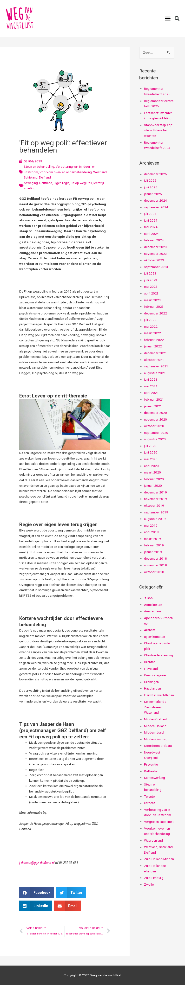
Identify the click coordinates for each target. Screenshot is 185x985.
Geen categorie (155, 675)
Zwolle (149, 884)
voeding (29, 188)
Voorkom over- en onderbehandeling (66, 172)
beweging (31, 183)
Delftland (45, 183)
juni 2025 (150, 187)
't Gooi (148, 598)
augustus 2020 (155, 439)
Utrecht (149, 803)
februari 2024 (154, 240)
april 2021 (151, 393)
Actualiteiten (153, 605)
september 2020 (156, 433)
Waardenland (153, 840)
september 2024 (156, 207)
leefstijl (98, 183)
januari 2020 (153, 485)
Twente (149, 796)
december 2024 (155, 200)
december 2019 (155, 492)
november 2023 (155, 254)
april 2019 (151, 532)
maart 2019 (152, 539)
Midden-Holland (155, 726)
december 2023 (155, 247)
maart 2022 (152, 333)
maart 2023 (152, 300)
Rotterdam (151, 771)
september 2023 (156, 267)
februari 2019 (154, 545)
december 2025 (155, 174)
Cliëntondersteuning (158, 655)
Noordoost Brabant (158, 746)
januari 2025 (153, 194)
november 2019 (155, 499)
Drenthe (149, 662)
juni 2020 (150, 452)
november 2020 (155, 419)
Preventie (151, 764)
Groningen (151, 682)
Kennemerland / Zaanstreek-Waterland (155, 707)
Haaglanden (152, 688)
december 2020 (155, 413)
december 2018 (155, 558)
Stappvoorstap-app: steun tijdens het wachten (158, 130)
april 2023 (151, 293)
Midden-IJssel (154, 732)
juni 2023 (150, 280)
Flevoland (151, 669)
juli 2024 (150, 214)
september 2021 (156, 366)
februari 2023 (154, 306)
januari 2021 (153, 406)
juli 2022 (150, 320)
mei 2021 (151, 386)
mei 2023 (151, 286)
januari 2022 (153, 346)
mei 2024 (151, 227)
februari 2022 (154, 340)
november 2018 (155, 565)
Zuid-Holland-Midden (159, 859)
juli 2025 (150, 180)
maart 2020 (152, 472)
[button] (167, 18)
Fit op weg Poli (81, 183)
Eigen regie (61, 183)
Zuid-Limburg (153, 878)
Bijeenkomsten (154, 637)
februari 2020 (154, 479)
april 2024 (151, 234)
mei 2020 (151, 459)
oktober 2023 (154, 260)
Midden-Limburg (155, 739)
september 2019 (156, 512)
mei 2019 (151, 525)
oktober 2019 (154, 505)
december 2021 (155, 353)
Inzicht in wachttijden (159, 695)
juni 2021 (150, 379)
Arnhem (149, 630)
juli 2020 (150, 446)
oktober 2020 (154, 426)
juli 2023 (150, 273)
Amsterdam (152, 611)
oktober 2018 (154, 572)
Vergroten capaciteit (159, 822)
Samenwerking (154, 778)
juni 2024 (150, 220)
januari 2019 (153, 552)
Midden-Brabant (155, 719)
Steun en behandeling (39, 166)
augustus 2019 (155, 519)
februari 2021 (154, 399)
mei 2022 (151, 326)
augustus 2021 (155, 373)
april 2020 (151, 466)
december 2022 (155, 313)
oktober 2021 (154, 360)
